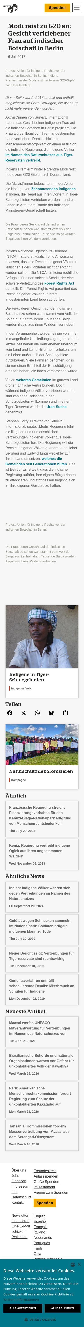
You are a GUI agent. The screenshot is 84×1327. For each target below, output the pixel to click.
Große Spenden (46, 1182)
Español (40, 1221)
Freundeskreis (45, 1171)
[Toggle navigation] (76, 7)
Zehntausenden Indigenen (53, 189)
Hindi (38, 1248)
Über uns (18, 1170)
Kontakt (17, 1202)
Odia (37, 1254)
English (39, 1216)
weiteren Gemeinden (34, 380)
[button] (42, 1319)
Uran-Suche (56, 407)
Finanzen (18, 1181)
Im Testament (44, 1187)
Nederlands (43, 1238)
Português (42, 1243)
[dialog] (42, 1293)
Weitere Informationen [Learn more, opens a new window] (21, 1299)
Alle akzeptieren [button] (23, 1308)
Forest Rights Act (59, 283)
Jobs (15, 1176)
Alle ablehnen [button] (62, 1308)
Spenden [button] (57, 8)
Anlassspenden (46, 1176)
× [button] (79, 1264)
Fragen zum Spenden (51, 1192)
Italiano (39, 1232)
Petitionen (19, 1237)
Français (40, 1227)
